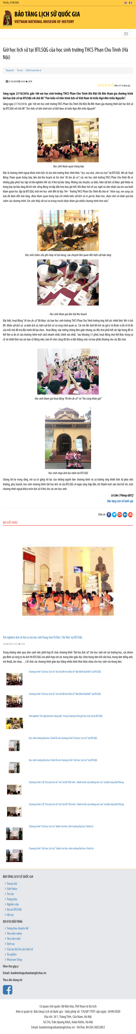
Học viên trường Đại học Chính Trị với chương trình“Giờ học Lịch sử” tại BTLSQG (63, 738)
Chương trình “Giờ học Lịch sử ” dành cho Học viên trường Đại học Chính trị (61, 848)
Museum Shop (14, 960)
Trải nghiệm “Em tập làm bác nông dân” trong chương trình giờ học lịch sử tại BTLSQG (66, 716)
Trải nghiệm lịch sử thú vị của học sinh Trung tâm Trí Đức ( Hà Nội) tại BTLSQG (42, 637)
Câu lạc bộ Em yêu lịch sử (20, 949)
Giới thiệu (12, 889)
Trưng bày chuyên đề (17, 928)
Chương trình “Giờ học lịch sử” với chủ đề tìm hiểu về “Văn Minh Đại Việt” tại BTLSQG (65, 672)
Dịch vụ (10, 944)
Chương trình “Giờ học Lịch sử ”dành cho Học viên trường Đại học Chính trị (61, 826)
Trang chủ (10, 70)
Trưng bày (12, 899)
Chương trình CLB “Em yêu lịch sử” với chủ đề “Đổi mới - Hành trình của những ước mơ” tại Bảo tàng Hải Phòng (76, 804)
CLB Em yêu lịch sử (33, 70)
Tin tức (20, 70)
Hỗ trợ (10, 915)
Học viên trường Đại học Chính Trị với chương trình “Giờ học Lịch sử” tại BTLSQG (63, 760)
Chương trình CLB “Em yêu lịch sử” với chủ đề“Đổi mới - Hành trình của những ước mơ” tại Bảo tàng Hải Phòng (76, 782)
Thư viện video (14, 934)
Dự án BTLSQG (14, 910)
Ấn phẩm (12, 954)
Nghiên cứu (13, 904)
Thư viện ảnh (13, 939)
